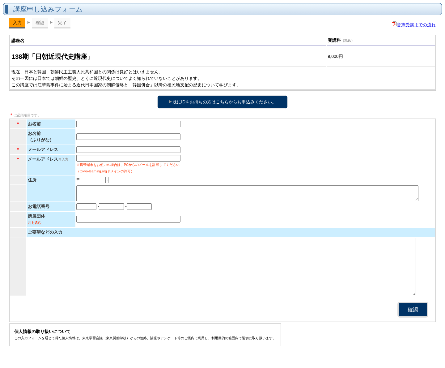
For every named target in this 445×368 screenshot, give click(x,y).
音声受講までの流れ (414, 24)
